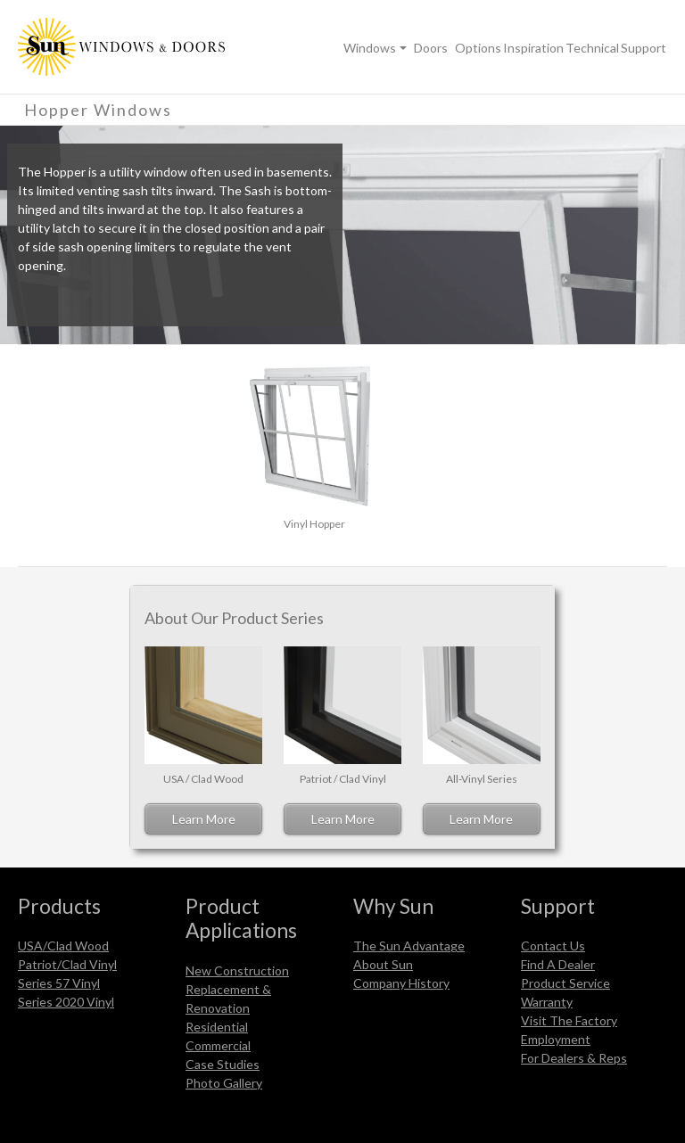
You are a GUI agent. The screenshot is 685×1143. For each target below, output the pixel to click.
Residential (217, 1026)
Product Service (565, 983)
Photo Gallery (224, 1082)
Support (643, 47)
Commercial (218, 1045)
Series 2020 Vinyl (66, 1001)
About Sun (383, 964)
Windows (369, 47)
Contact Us (553, 945)
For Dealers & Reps (574, 1057)
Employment (555, 1039)
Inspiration (533, 47)
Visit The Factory (569, 1020)
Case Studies (223, 1064)
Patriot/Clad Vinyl (67, 964)
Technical (592, 47)
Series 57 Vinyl (59, 983)
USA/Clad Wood (63, 945)
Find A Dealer (558, 964)
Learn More (203, 818)
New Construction (237, 970)
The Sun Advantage (409, 945)
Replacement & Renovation (228, 999)
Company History (401, 983)
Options (478, 47)
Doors (431, 47)
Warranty (547, 1001)
